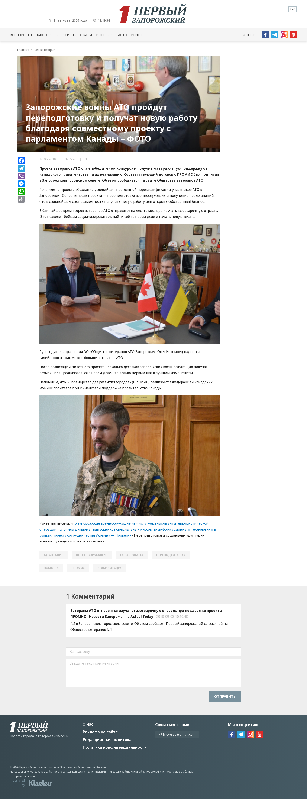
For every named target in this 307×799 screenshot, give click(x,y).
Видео (136, 35)
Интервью (104, 35)
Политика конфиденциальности (115, 747)
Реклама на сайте (100, 731)
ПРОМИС (78, 568)
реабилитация (109, 568)
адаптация (53, 555)
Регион (68, 35)
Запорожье (45, 35)
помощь (51, 568)
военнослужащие (91, 555)
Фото (122, 35)
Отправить (225, 696)
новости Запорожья (62, 767)
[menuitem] (292, 9)
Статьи (86, 35)
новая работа (131, 555)
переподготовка (171, 555)
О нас (88, 724)
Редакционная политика (107, 739)
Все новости (21, 35)
